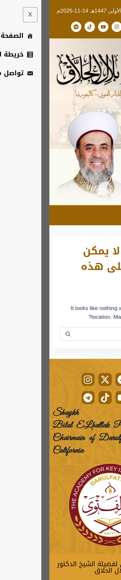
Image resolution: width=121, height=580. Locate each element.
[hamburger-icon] (110, 215)
